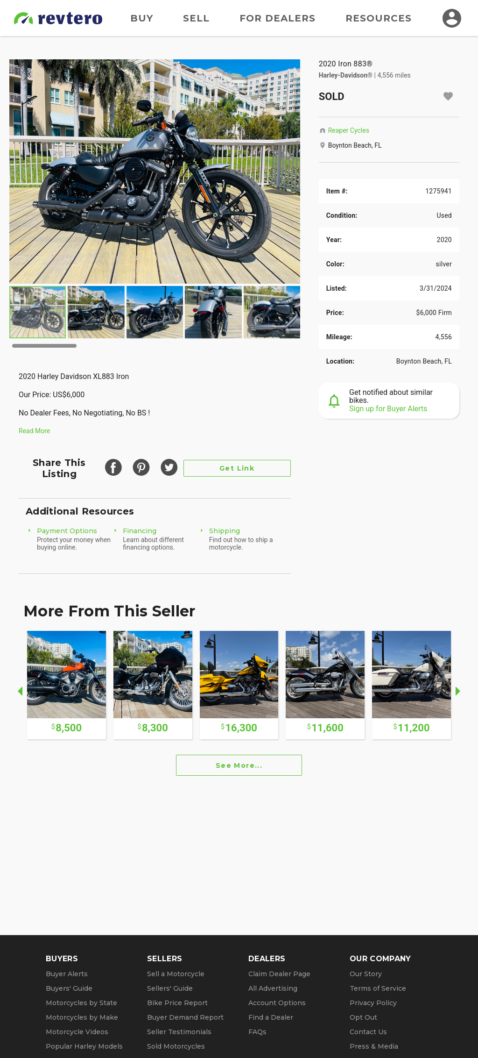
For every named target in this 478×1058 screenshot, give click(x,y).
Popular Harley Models (84, 1046)
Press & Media (374, 1046)
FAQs (257, 1032)
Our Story (366, 974)
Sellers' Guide (170, 988)
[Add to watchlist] (448, 96)
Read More (34, 431)
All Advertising (272, 988)
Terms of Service (378, 988)
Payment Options (67, 531)
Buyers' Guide (69, 988)
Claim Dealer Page (279, 974)
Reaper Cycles (348, 130)
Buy (141, 18)
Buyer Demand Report (185, 1017)
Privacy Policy (373, 1003)
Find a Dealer (270, 1017)
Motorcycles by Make (82, 1017)
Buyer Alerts (67, 974)
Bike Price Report (177, 1003)
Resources (378, 18)
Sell (196, 18)
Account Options (277, 1003)
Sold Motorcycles (176, 1046)
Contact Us (368, 1032)
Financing (139, 531)
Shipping (224, 531)
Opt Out (363, 1017)
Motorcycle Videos (77, 1032)
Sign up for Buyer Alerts (388, 408)
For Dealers (277, 18)
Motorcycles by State (81, 1003)
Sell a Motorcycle (175, 974)
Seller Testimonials (179, 1032)
